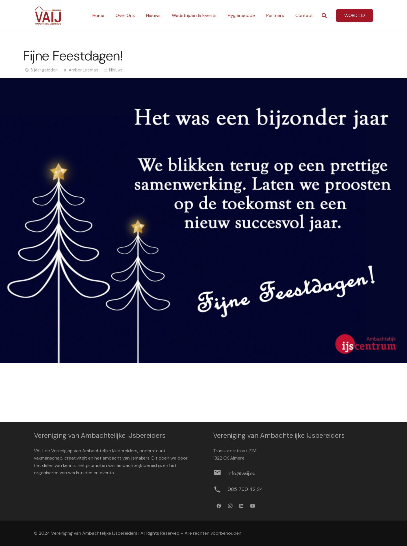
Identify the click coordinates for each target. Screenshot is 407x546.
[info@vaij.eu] (220, 474)
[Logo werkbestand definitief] (48, 15)
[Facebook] (218, 506)
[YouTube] (252, 506)
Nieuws (116, 70)
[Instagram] (230, 506)
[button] (324, 15)
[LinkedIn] (241, 506)
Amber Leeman (83, 70)
